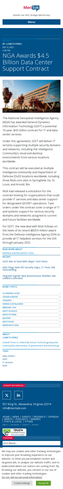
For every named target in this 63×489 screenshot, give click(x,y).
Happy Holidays (10, 311)
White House (8, 322)
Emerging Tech (9, 307)
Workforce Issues (11, 325)
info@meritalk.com (14, 408)
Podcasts (21, 419)
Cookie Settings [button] (22, 483)
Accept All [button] (43, 483)
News (15, 416)
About (5, 425)
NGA (31, 253)
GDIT (5, 359)
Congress (7, 300)
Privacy (35, 425)
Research (39, 416)
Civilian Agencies (10, 297)
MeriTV (8, 419)
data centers (9, 355)
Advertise (15, 425)
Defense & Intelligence (15, 253)
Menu (31, 22)
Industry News (9, 314)
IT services (8, 362)
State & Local (13, 421)
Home (6, 416)
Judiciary (7, 318)
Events (26, 416)
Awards (36, 419)
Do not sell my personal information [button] (22, 477)
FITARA (29, 421)
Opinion (53, 416)
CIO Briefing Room (11, 293)
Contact (25, 425)
